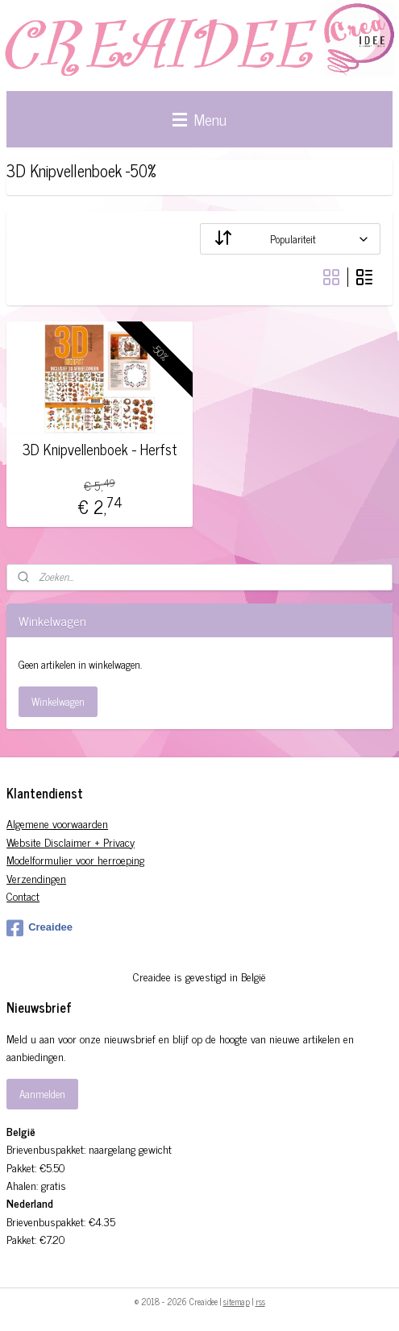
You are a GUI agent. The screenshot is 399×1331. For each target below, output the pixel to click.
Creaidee (39, 928)
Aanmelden (42, 1093)
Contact (22, 895)
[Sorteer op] (290, 239)
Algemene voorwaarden (57, 823)
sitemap (236, 1301)
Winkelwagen (58, 701)
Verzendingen (36, 878)
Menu (199, 119)
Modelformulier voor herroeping (75, 859)
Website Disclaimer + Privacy (70, 841)
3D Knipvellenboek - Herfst (100, 449)
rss (260, 1301)
